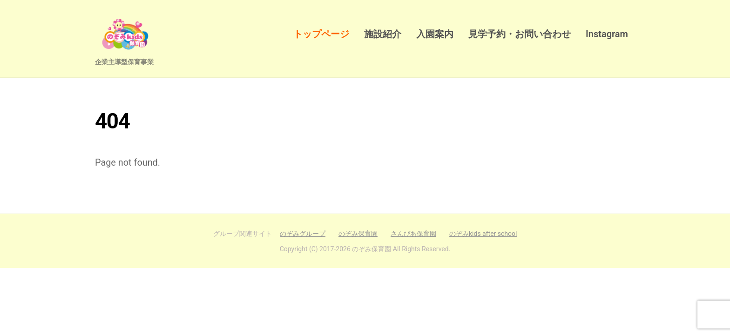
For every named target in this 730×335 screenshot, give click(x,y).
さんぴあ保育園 (413, 233)
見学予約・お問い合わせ (519, 34)
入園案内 (434, 34)
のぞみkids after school (483, 233)
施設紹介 (382, 34)
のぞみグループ (302, 233)
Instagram (607, 34)
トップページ (321, 34)
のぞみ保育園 (358, 233)
